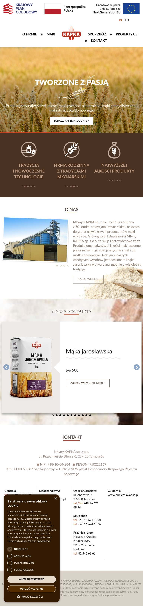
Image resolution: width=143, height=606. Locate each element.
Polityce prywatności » (110, 595)
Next (137, 367)
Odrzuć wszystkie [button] (31, 588)
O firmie (29, 34)
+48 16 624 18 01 (89, 520)
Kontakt (99, 41)
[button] (31, 597)
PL (121, 20)
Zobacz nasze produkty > (71, 121)
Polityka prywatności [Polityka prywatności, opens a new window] (39, 541)
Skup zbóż (97, 34)
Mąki (51, 34)
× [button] (55, 498)
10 (86, 415)
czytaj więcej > (88, 279)
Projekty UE (126, 34)
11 (90, 415)
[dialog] (32, 548)
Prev (6, 367)
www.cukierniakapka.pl (123, 495)
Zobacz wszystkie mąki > (87, 383)
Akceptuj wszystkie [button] (31, 579)
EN (127, 20)
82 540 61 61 (87, 553)
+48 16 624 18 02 (89, 524)
